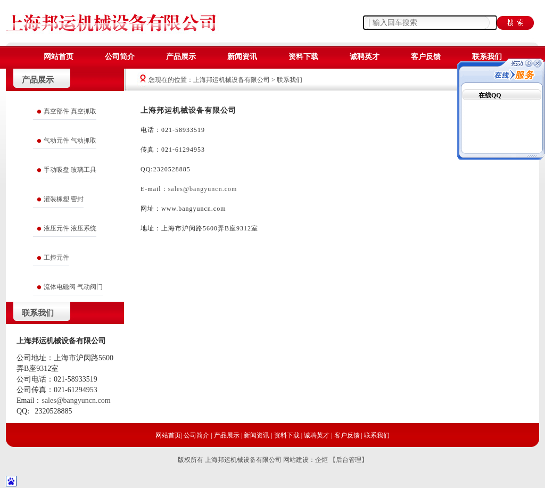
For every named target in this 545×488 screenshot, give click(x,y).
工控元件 (56, 257)
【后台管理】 (348, 460)
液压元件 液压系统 (70, 228)
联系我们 (487, 57)
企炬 (321, 460)
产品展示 (181, 57)
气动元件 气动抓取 (70, 140)
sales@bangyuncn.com (202, 189)
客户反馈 (426, 57)
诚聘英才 (364, 57)
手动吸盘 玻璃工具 (70, 169)
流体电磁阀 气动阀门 (73, 287)
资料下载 (303, 57)
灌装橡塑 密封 (64, 199)
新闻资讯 (242, 57)
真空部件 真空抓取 (70, 111)
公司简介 (120, 57)
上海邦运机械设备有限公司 (232, 80)
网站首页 (58, 57)
